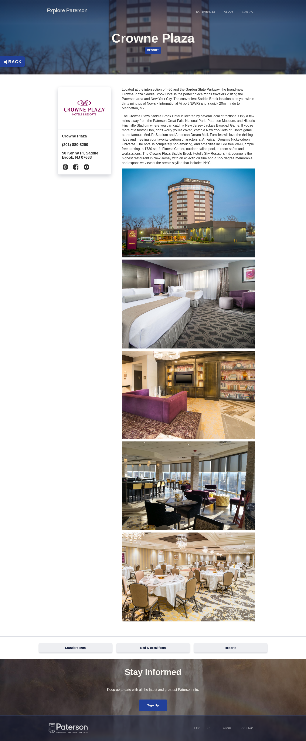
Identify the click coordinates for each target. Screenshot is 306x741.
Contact (248, 11)
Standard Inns (75, 648)
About (228, 11)
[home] (67, 11)
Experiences (205, 11)
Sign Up (153, 705)
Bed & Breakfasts (153, 648)
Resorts (230, 648)
